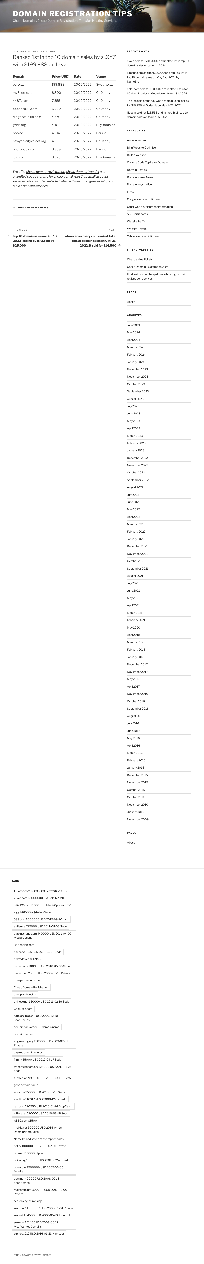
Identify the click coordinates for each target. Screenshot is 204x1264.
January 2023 (135, 450)
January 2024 (135, 362)
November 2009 (138, 819)
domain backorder (25, 1027)
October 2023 (136, 384)
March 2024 (135, 347)
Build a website (136, 155)
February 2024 (136, 354)
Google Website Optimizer (143, 199)
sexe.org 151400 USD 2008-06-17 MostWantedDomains (36, 1224)
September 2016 (138, 708)
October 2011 (135, 797)
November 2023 (137, 376)
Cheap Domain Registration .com (147, 266)
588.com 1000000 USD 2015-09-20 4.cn (41, 919)
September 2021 (137, 568)
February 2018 (136, 649)
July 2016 (133, 723)
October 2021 (136, 561)
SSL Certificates (137, 214)
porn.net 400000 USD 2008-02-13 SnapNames (36, 1180)
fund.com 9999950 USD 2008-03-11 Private (43, 1078)
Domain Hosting (137, 169)
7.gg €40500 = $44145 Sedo (32, 912)
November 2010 (137, 804)
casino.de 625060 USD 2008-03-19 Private (42, 973)
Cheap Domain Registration (31, 987)
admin (50, 51)
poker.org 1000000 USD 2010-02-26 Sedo (41, 1160)
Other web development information (150, 206)
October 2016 (136, 701)
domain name (50, 1027)
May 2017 (133, 679)
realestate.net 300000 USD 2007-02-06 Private (40, 1192)
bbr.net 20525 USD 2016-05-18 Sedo (37, 951)
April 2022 (133, 516)
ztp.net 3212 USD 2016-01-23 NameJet (39, 1233)
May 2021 (133, 598)
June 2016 (133, 730)
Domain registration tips (73, 13)
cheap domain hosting (70, 176)
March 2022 (135, 524)
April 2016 (133, 745)
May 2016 (133, 738)
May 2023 (133, 421)
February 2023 (136, 443)
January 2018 (135, 657)
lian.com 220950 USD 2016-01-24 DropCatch (43, 1106)
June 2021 (133, 590)
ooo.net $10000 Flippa (28, 1153)
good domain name (26, 1085)
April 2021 (133, 605)
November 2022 (137, 465)
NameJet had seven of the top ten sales (39, 1139)
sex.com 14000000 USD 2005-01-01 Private (43, 1208)
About (131, 301)
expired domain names (28, 1052)
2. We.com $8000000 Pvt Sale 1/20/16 (39, 898)
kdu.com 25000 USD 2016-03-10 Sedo (39, 1092)
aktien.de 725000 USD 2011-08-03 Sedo (40, 926)
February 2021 (136, 620)
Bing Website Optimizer (142, 147)
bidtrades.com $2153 (27, 959)
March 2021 (134, 612)
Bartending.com (24, 944)
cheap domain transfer (82, 172)
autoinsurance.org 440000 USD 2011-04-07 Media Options (42, 935)
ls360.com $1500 (25, 1120)
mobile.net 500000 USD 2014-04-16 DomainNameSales (38, 1129)
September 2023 (138, 391)
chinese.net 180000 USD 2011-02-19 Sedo (41, 1001)
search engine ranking (28, 1201)
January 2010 (135, 811)
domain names (23, 1034)
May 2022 (133, 509)
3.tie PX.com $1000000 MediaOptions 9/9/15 (43, 905)
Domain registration (139, 184)
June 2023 (133, 413)
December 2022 (137, 457)
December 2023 (137, 369)
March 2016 (135, 752)
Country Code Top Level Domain (147, 162)
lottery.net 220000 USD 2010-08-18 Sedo (41, 1113)
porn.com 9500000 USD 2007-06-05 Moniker (38, 1169)
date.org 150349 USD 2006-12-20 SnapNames (36, 1018)
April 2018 (133, 634)
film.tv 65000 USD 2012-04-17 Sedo (37, 1059)
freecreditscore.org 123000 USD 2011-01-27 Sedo (42, 1068)
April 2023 (133, 428)
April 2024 (133, 339)
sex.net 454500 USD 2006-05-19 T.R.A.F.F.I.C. (43, 1215)
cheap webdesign (25, 994)
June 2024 (133, 325)
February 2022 (136, 531)
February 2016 (136, 760)
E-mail (131, 192)
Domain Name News (33, 207)
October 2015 (136, 789)
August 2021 (135, 575)
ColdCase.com (23, 1008)
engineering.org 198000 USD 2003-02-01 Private (41, 1043)
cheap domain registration (45, 172)
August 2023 (135, 398)
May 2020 (133, 627)
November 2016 (137, 693)
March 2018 (135, 642)
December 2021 (137, 546)
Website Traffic (137, 228)
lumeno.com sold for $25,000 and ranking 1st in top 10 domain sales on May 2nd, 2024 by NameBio (157, 77)
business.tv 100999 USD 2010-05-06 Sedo (42, 966)
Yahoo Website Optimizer (143, 236)
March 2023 (135, 435)
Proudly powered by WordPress (31, 1254)
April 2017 (133, 686)
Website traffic (136, 221)
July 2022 (133, 494)
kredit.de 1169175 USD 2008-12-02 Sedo (40, 1099)
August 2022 (135, 487)
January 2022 (135, 539)
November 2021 (137, 553)
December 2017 (137, 664)
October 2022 (136, 472)
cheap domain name (27, 980)
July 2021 (133, 583)
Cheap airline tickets (140, 259)
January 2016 (135, 767)
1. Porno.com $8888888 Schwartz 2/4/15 (40, 891)
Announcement (137, 140)
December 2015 (137, 775)
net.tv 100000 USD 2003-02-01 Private (40, 1146)
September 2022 (138, 480)
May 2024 (133, 332)
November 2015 (137, 782)
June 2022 (133, 502)
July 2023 (133, 406)
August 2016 (135, 716)
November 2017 (137, 671)
